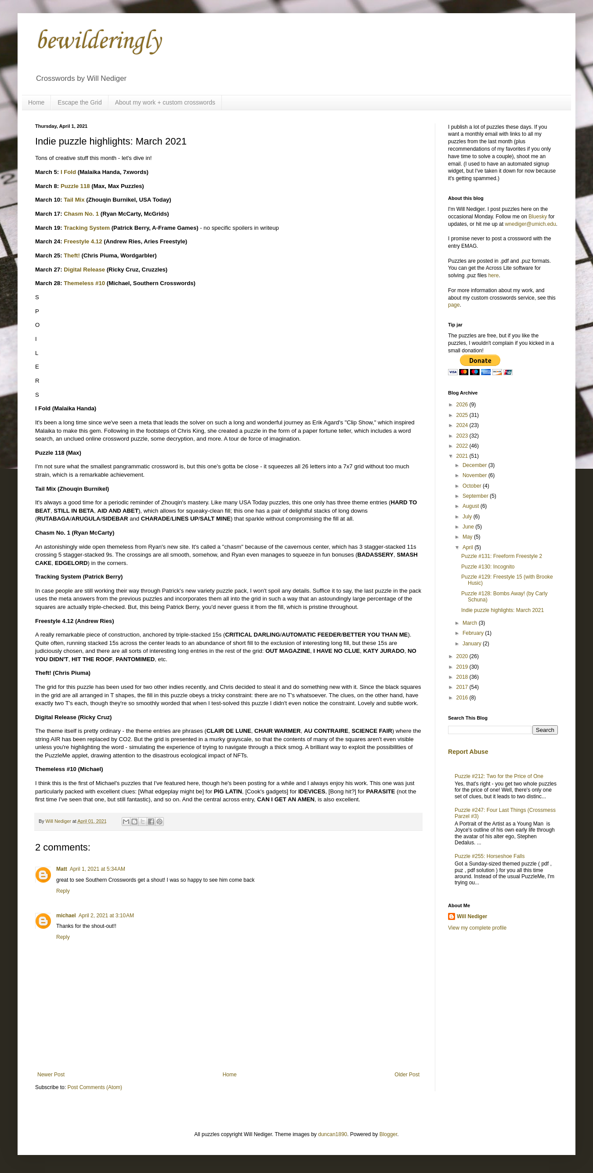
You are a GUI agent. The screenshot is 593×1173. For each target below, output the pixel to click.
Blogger (389, 1134)
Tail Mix (74, 199)
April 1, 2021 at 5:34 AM (97, 869)
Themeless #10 (84, 283)
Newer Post (51, 1075)
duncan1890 (332, 1134)
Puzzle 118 (75, 186)
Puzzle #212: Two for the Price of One (499, 776)
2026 (463, 405)
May (468, 537)
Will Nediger (472, 916)
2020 (463, 656)
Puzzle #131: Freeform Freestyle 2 (501, 556)
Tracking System (87, 227)
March (471, 623)
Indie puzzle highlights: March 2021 (502, 610)
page (454, 305)
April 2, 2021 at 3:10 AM (106, 915)
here (493, 275)
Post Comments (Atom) (94, 1087)
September (476, 496)
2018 (463, 677)
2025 (463, 415)
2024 (463, 425)
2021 (463, 456)
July (468, 517)
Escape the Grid (79, 102)
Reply (63, 891)
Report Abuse (468, 751)
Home (36, 102)
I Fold (68, 172)
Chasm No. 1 (81, 213)
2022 (463, 446)
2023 (463, 436)
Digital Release (84, 269)
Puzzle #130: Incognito (487, 567)
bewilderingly (98, 41)
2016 (463, 698)
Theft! (72, 255)
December (475, 465)
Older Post (406, 1075)
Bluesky (537, 217)
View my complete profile (477, 928)
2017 (463, 687)
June (469, 527)
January (473, 644)
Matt (61, 869)
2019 (463, 667)
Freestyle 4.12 (83, 241)
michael (66, 915)
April (468, 547)
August (472, 506)
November (475, 475)
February (474, 633)
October (473, 486)
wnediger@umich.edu (530, 224)
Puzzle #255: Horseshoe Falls (489, 856)
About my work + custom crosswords (165, 102)
